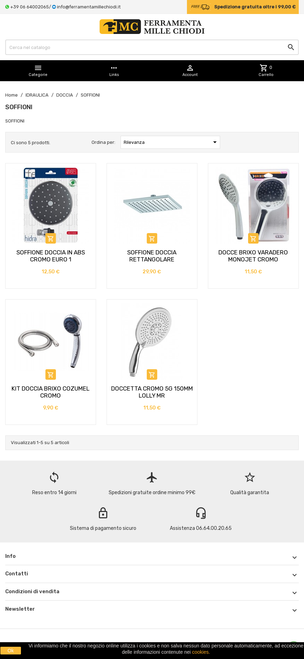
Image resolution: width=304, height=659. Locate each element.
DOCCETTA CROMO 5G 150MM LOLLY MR (152, 392)
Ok (11, 650)
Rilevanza (171, 142)
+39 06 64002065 (29, 6)
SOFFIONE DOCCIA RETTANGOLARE (151, 256)
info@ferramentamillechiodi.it (89, 6)
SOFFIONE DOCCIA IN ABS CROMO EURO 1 (50, 256)
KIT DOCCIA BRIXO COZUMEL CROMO (50, 392)
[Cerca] (152, 47)
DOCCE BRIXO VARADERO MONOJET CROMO (253, 256)
